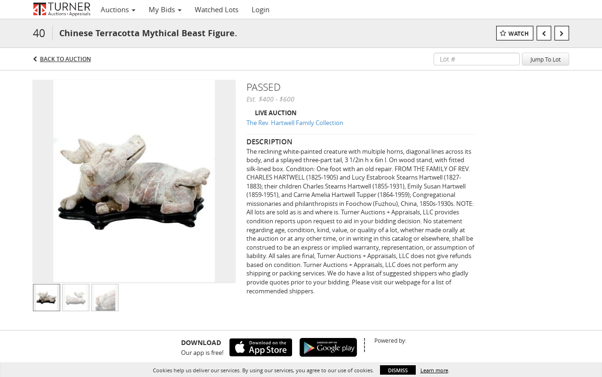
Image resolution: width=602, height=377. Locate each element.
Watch (518, 34)
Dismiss (398, 370)
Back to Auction (65, 59)
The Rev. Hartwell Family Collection (294, 122)
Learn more (434, 370)
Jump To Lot (546, 59)
